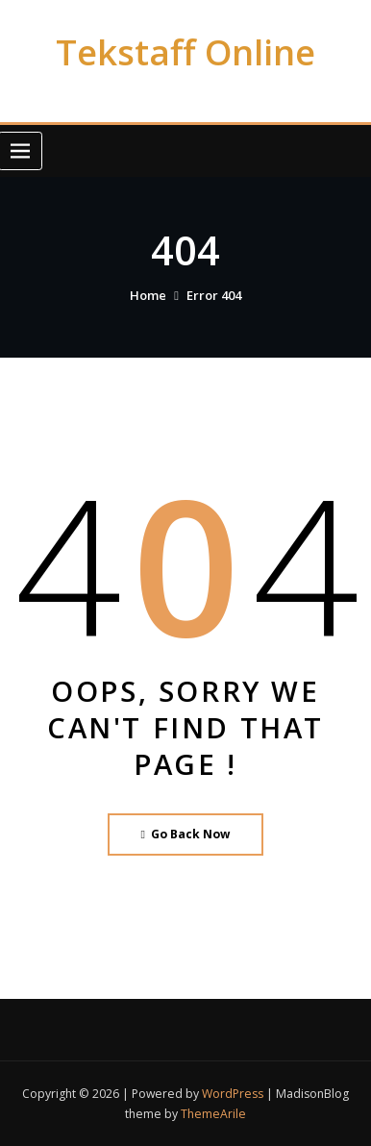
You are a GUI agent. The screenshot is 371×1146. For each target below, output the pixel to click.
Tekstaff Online (185, 52)
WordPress (232, 1093)
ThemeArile (213, 1114)
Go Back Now (186, 834)
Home (148, 295)
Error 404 (213, 295)
